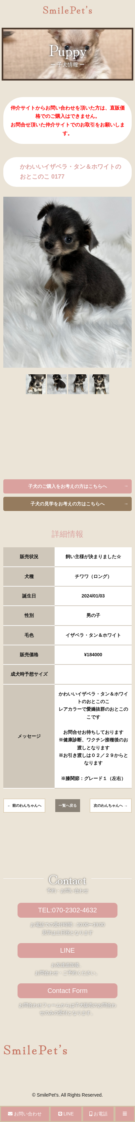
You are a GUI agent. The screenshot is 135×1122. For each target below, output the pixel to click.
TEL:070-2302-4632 (67, 910)
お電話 (98, 1113)
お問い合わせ (25, 1113)
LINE (67, 950)
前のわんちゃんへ (26, 805)
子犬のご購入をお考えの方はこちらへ (67, 486)
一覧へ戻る (68, 805)
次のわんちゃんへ (108, 805)
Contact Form (67, 990)
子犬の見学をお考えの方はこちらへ (67, 503)
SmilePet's (48, 1095)
